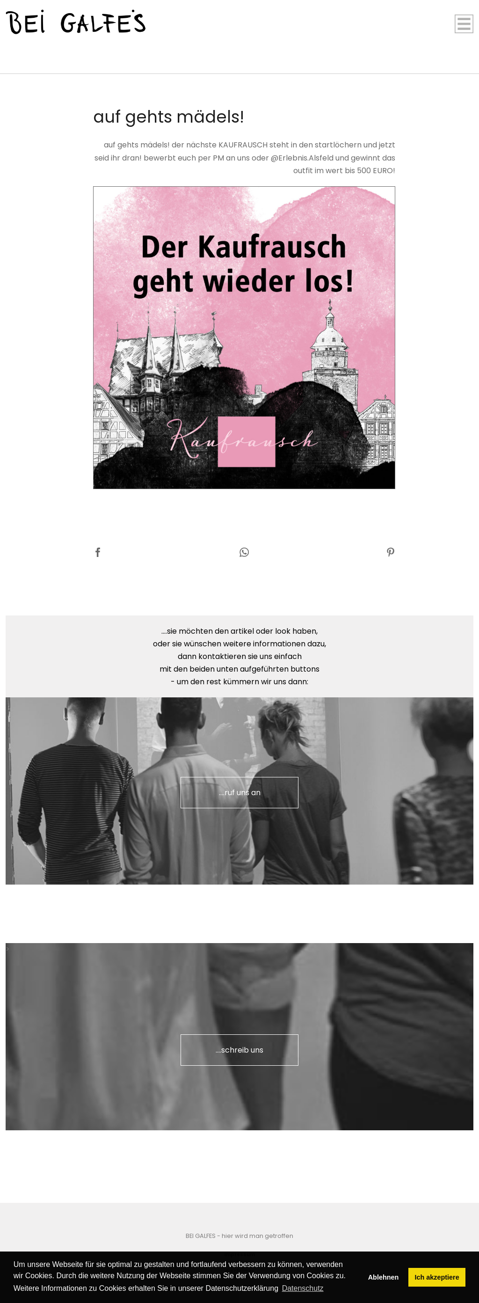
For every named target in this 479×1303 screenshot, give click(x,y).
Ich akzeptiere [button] (437, 1277)
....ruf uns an (240, 792)
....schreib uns (239, 1050)
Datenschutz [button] (303, 1288)
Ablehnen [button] (383, 1277)
